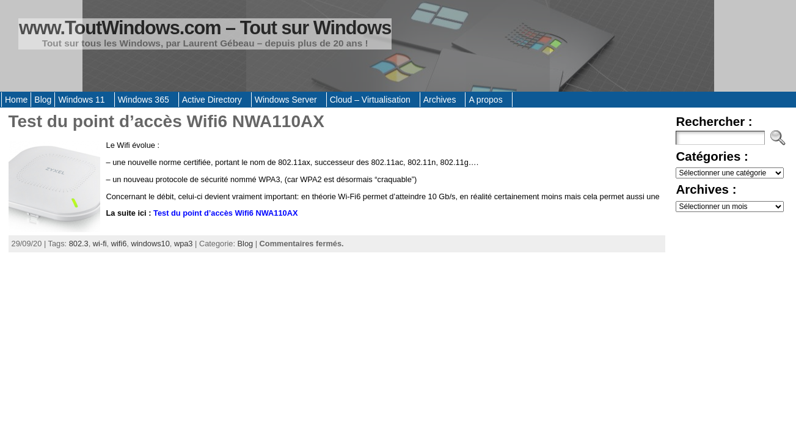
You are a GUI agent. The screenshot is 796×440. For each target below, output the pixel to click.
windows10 (150, 243)
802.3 (79, 243)
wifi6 (119, 243)
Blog (246, 243)
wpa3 (183, 243)
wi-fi (100, 243)
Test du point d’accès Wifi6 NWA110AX (166, 121)
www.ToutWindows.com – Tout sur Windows (205, 27)
